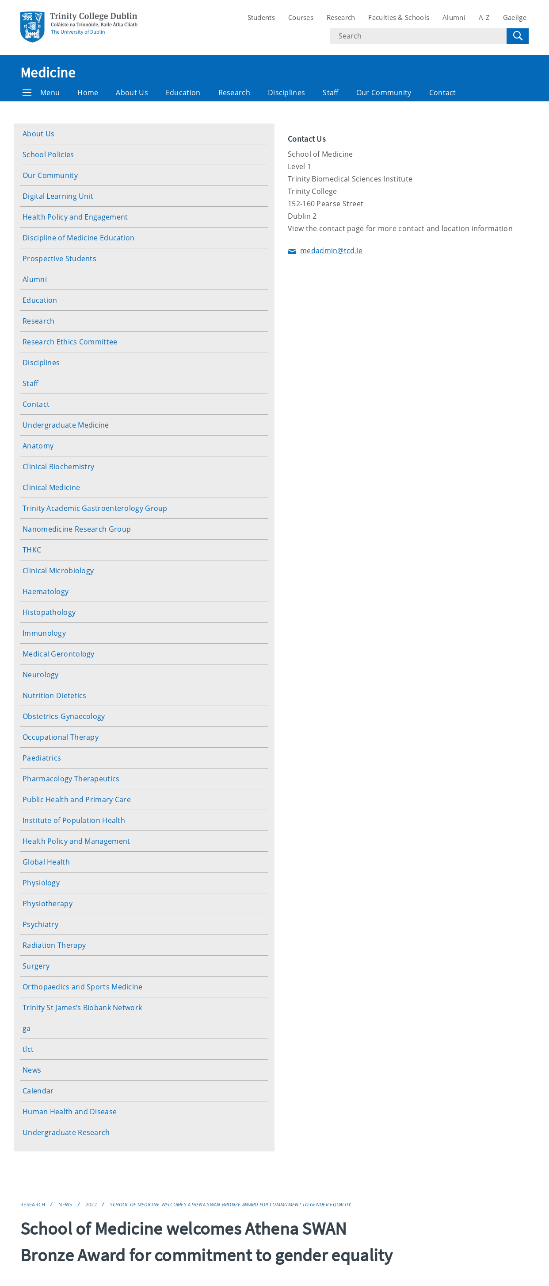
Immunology (44, 633)
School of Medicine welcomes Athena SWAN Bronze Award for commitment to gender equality (230, 1204)
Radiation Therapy (54, 945)
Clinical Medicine (51, 487)
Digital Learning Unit (58, 196)
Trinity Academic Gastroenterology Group (95, 508)
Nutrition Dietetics (55, 695)
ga (27, 1028)
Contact (442, 92)
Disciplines (286, 92)
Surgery (36, 966)
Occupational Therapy (61, 737)
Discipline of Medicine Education (79, 238)
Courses (300, 17)
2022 (91, 1204)
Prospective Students (59, 258)
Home (87, 92)
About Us (132, 92)
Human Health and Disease (70, 1111)
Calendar (38, 1091)
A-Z (484, 17)
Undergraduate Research (66, 1132)
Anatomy (38, 446)
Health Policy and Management (76, 841)
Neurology (41, 675)
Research (341, 17)
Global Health (46, 862)
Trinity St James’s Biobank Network (82, 1007)
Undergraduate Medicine (66, 425)
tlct (28, 1049)
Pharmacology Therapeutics (71, 779)
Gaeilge (514, 17)
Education (183, 92)
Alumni (453, 17)
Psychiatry (40, 924)
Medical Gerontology (59, 654)
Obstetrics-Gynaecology (64, 716)
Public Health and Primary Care (77, 799)
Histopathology (49, 612)
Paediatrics (42, 758)
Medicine (47, 72)
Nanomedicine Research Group (77, 529)
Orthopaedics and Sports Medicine (83, 987)
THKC (32, 550)
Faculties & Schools (398, 17)
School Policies (48, 154)
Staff (331, 92)
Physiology (41, 883)
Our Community (384, 92)
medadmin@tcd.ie (325, 251)
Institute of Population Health (74, 820)
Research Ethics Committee (70, 342)
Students (261, 17)
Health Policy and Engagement (75, 217)
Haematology (46, 591)
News (32, 1070)
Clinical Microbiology (58, 570)
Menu (41, 92)
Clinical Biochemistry (58, 466)
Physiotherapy (47, 903)
